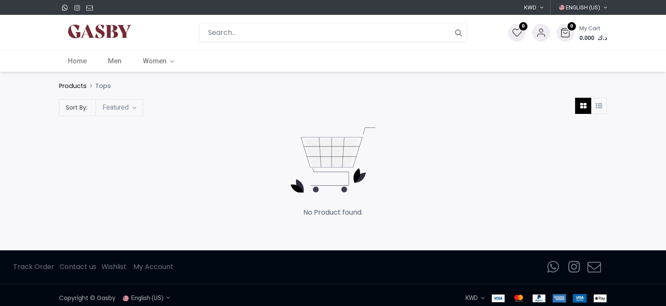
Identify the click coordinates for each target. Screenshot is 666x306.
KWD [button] (530, 7)
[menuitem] (79, 61)
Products (73, 86)
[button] (581, 33)
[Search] (458, 32)
